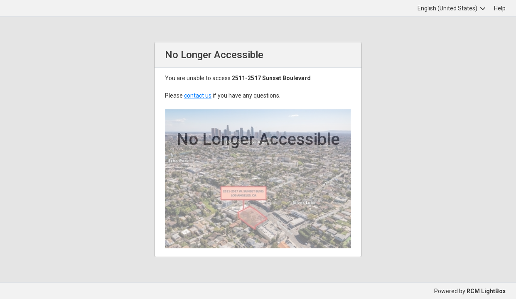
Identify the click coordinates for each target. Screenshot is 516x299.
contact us (197, 95)
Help (500, 8)
